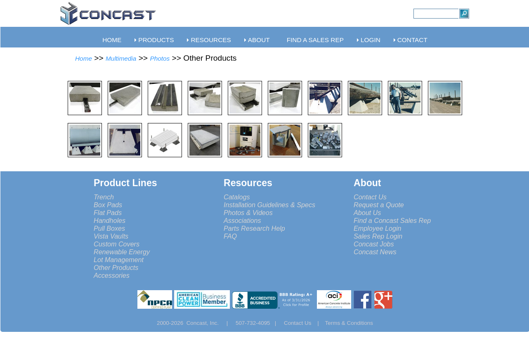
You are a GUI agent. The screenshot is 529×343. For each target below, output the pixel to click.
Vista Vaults (111, 236)
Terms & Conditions (349, 323)
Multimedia (121, 58)
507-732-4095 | (259, 323)
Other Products (116, 267)
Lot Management (119, 259)
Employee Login (377, 228)
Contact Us (370, 197)
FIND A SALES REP (315, 39)
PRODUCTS (156, 39)
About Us (367, 212)
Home (83, 58)
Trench (104, 197)
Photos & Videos (248, 212)
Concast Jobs (374, 244)
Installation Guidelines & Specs (269, 204)
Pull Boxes (109, 228)
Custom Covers (116, 244)
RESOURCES (211, 39)
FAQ (230, 236)
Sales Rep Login (378, 236)
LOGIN (370, 39)
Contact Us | (304, 323)
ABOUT (259, 39)
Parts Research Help (254, 228)
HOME (111, 39)
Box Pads (108, 204)
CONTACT (412, 39)
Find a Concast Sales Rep (392, 220)
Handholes (109, 220)
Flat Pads (108, 212)
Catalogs (237, 197)
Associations (242, 220)
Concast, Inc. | (209, 323)
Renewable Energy (122, 251)
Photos (160, 58)
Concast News (375, 251)
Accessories (112, 275)
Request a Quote (379, 204)
